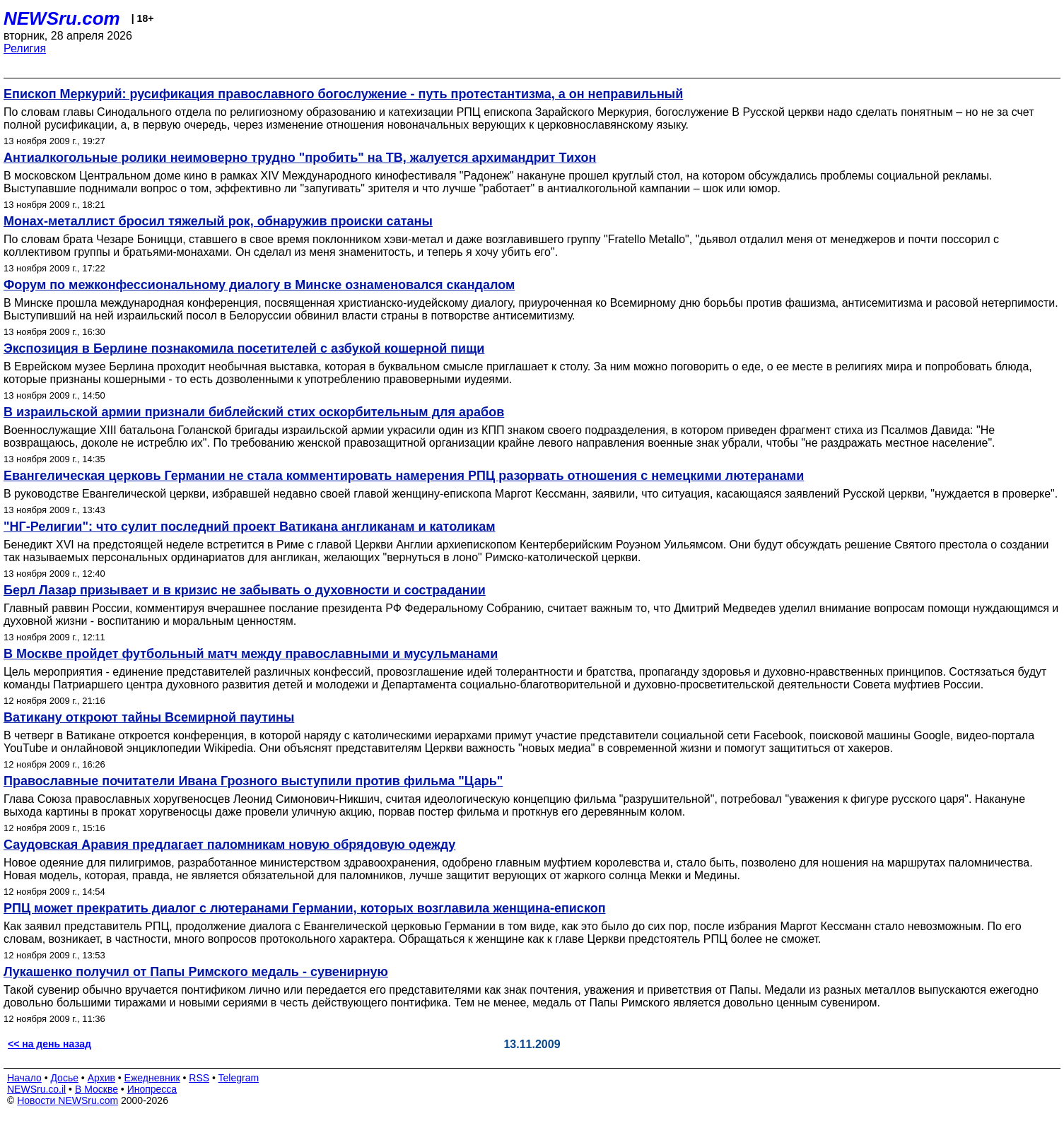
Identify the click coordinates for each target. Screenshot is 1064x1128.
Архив (101, 1077)
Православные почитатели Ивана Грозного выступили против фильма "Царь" (253, 781)
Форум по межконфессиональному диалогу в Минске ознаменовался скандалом (259, 285)
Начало (24, 1077)
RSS (199, 1077)
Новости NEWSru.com (67, 1100)
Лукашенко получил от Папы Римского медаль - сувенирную (196, 972)
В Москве (96, 1089)
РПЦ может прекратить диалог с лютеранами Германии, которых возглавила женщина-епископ (305, 908)
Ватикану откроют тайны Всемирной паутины (149, 717)
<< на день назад (49, 1044)
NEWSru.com (62, 18)
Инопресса (152, 1089)
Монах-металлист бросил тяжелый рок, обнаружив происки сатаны (218, 221)
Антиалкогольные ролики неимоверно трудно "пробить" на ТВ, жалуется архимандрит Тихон (300, 158)
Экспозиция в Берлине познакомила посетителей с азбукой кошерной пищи (244, 348)
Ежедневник (152, 1077)
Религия (25, 48)
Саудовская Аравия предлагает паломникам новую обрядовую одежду (229, 845)
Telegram (238, 1077)
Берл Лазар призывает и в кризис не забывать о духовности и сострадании (245, 590)
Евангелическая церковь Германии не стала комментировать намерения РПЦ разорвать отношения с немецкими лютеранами (404, 476)
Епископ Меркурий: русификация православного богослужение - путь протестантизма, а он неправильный (343, 94)
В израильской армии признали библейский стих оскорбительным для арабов (254, 412)
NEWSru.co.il (36, 1089)
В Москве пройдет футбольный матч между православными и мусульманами (251, 654)
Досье (64, 1077)
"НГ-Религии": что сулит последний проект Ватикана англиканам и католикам (250, 526)
